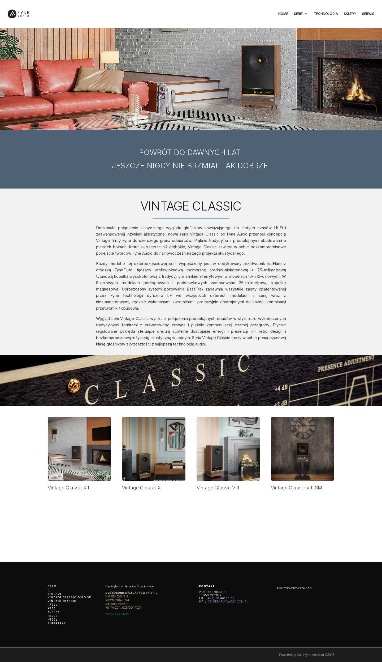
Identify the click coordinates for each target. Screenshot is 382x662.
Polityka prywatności (294, 588)
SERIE (298, 14)
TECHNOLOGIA (326, 14)
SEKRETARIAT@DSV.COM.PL (228, 602)
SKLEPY (350, 14)
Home (283, 14)
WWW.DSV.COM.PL (117, 614)
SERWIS (368, 14)
